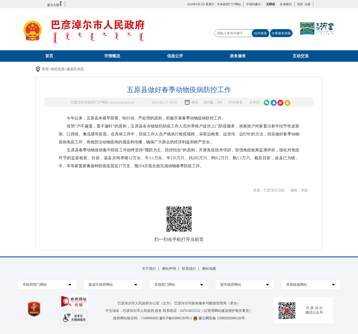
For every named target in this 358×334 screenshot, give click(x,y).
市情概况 (112, 56)
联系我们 (189, 269)
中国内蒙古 (253, 4)
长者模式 (286, 4)
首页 (49, 56)
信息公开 (175, 56)
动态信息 (58, 69)
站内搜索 (260, 33)
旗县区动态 (75, 69)
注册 (307, 4)
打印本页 (236, 102)
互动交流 (301, 56)
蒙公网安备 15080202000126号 (222, 318)
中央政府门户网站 (229, 4)
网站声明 (169, 269)
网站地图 (209, 269)
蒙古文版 (54, 4)
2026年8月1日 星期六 (201, 4)
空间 (287, 103)
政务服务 (238, 56)
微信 (267, 103)
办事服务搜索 (281, 33)
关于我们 (149, 269)
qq (274, 103)
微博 (280, 103)
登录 (300, 4)
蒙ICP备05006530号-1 (175, 318)
